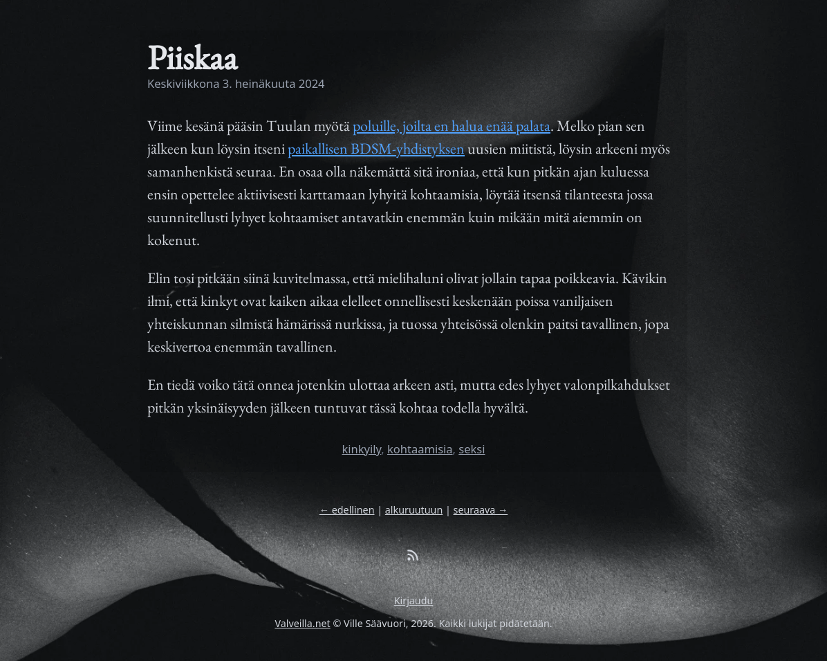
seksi (471, 449)
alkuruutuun (414, 509)
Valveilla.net (302, 623)
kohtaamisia (420, 449)
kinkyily (362, 449)
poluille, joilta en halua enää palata (451, 126)
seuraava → (481, 509)
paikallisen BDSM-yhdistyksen (376, 148)
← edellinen (347, 509)
